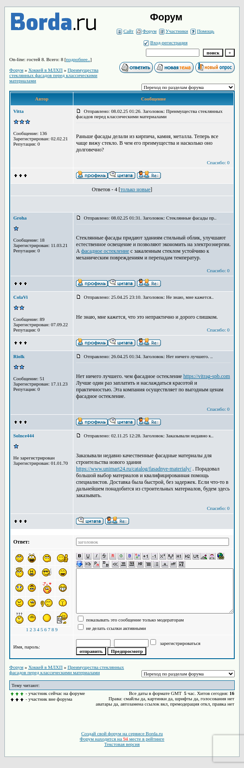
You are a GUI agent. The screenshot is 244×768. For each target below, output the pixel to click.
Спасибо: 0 (218, 162)
